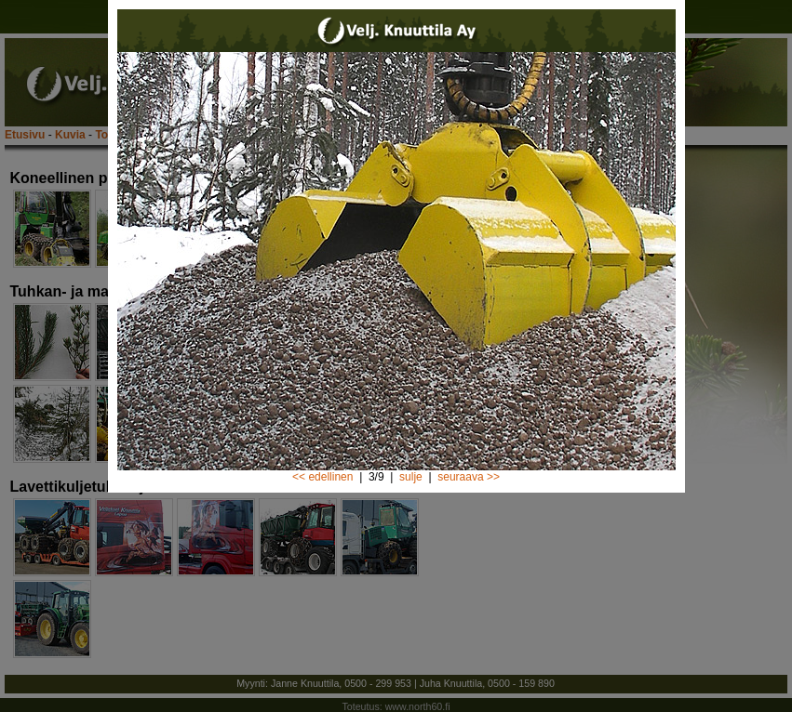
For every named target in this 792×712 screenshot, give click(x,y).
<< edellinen (322, 476)
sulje (411, 476)
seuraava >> (468, 476)
